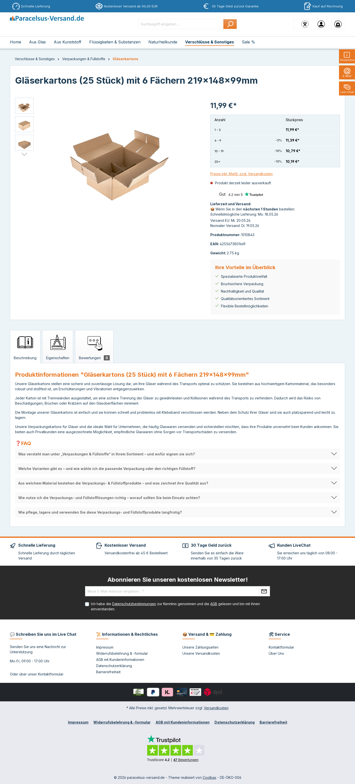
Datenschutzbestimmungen (134, 604)
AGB (213, 604)
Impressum (104, 647)
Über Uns (276, 653)
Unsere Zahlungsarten (200, 647)
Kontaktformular (50, 674)
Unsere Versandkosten (201, 653)
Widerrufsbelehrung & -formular (122, 653)
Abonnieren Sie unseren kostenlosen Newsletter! (177, 579)
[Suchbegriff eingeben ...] (181, 24)
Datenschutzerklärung (114, 666)
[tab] (25, 346)
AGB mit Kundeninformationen (120, 659)
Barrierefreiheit (108, 672)
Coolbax (209, 777)
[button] (177, 454)
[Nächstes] (24, 154)
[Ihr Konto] (321, 24)
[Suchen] (230, 24)
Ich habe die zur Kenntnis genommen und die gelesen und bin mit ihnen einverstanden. (175, 606)
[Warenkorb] (338, 24)
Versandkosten (216, 708)
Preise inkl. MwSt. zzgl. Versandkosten (241, 174)
